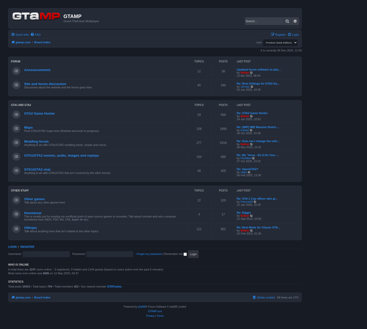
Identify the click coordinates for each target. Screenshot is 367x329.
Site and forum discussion (45, 84)
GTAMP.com (155, 311)
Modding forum (36, 141)
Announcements (37, 70)
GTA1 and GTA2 (21, 105)
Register (27, 246)
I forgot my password (149, 253)
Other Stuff (20, 190)
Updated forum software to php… (259, 69)
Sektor (245, 72)
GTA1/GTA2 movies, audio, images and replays (61, 155)
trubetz (245, 130)
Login (12, 246)
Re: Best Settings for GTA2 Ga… (258, 83)
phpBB (142, 306)
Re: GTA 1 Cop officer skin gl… (257, 198)
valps (244, 172)
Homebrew (32, 213)
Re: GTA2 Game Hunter (252, 113)
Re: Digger (244, 212)
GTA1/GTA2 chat (37, 169)
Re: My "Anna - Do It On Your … (258, 155)
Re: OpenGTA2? (247, 169)
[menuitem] (35, 35)
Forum (15, 61)
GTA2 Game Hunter (39, 113)
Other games (34, 199)
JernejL (245, 86)
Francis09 (247, 201)
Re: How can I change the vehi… (258, 141)
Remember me (175, 253)
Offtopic (30, 228)
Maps (28, 127)
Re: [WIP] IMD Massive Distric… (258, 127)
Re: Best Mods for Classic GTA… (259, 227)
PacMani (246, 158)
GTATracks (114, 286)
